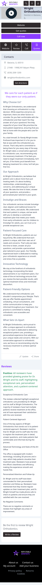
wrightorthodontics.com (18, 77)
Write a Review (12, 534)
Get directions (21, 83)
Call (26, 46)
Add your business (29, 565)
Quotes (36, 46)
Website (21, 25)
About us (13, 562)
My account (9, 565)
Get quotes (21, 30)
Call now (21, 36)
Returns (30, 570)
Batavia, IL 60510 (15, 62)
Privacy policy (15, 570)
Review (16, 46)
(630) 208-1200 (14, 72)
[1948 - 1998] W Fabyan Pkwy (21, 67)
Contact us (27, 562)
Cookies (21, 573)
